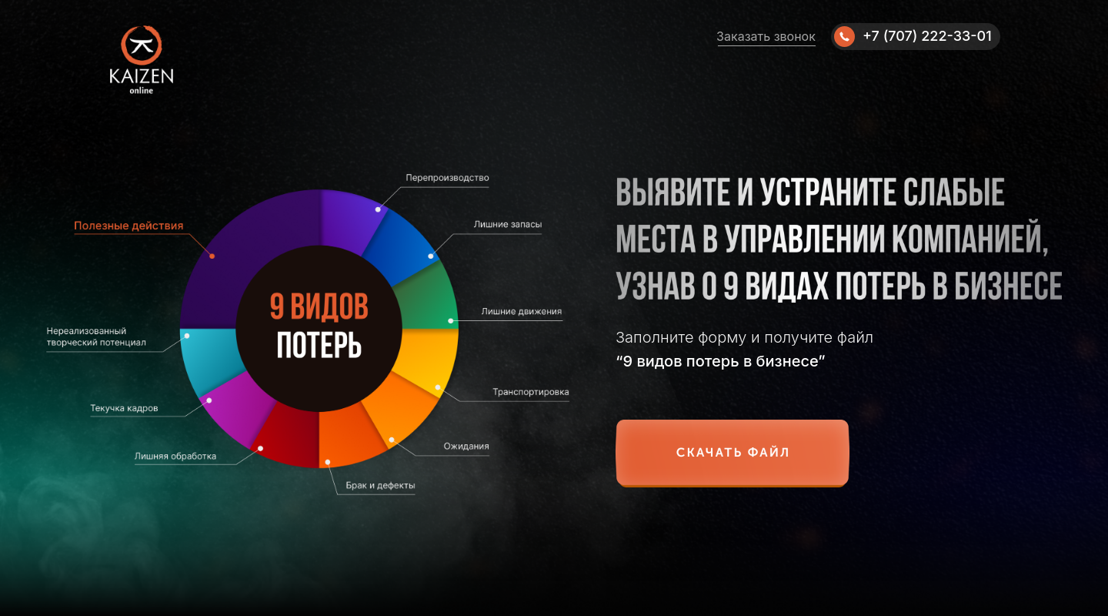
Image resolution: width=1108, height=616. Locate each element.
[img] (844, 36)
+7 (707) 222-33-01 (927, 36)
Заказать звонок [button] (766, 36)
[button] (732, 453)
